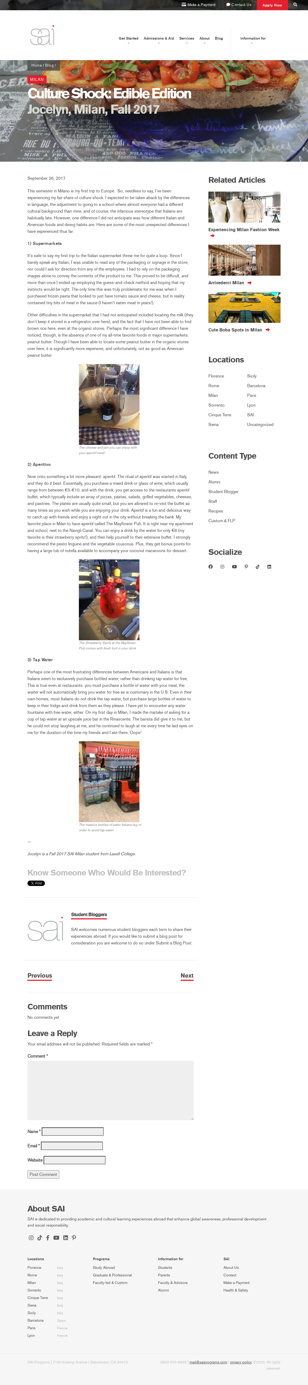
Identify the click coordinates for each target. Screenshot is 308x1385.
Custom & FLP (221, 520)
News (213, 472)
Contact (229, 1275)
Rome (213, 385)
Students (165, 1267)
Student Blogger (223, 491)
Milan (37, 79)
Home (37, 65)
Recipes (215, 511)
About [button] (204, 38)
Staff (212, 501)
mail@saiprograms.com (208, 1362)
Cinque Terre (219, 414)
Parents (164, 1275)
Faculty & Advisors (173, 1282)
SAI (250, 414)
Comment (37, 1056)
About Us (231, 1267)
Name (34, 1131)
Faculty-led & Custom (110, 1282)
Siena (213, 424)
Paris (251, 395)
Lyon (251, 405)
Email (33, 1145)
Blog (219, 38)
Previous (39, 975)
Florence (216, 376)
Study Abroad (104, 1267)
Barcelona (256, 385)
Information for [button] (253, 38)
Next (187, 975)
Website (35, 1160)
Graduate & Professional (112, 1275)
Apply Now (272, 5)
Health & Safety (235, 1290)
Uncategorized (260, 424)
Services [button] (186, 38)
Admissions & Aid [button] (159, 38)
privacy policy (241, 1362)
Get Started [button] (128, 38)
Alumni (214, 481)
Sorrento (216, 405)
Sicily (252, 376)
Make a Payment (236, 1282)
